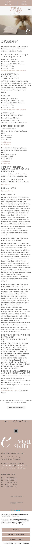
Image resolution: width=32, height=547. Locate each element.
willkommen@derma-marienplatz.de (13, 70)
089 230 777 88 (8, 466)
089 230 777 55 (22, 466)
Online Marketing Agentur (10, 390)
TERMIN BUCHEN (8, 3)
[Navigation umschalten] (29, 9)
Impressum (26, 543)
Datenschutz (18, 543)
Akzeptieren (16, 530)
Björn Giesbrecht (7, 191)
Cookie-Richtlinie (8, 543)
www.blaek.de (6, 144)
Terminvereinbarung (16, 407)
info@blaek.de (6, 142)
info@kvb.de (5, 161)
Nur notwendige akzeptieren (16, 534)
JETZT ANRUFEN (24, 3)
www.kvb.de (5, 163)
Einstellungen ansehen (16, 539)
